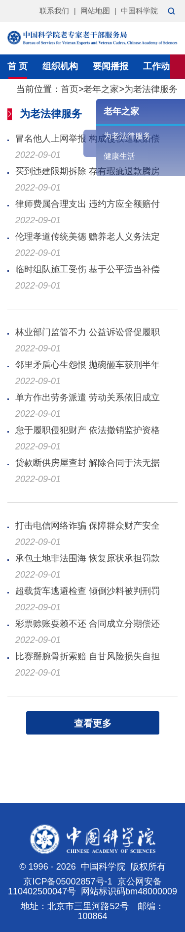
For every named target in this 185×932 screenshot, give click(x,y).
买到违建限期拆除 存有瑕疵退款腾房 (87, 171)
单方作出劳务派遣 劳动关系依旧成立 (87, 397)
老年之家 (101, 89)
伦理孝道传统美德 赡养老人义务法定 (87, 237)
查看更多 (92, 723)
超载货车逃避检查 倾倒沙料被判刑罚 (87, 591)
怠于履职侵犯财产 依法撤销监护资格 (87, 430)
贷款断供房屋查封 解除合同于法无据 (87, 463)
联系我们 (54, 10)
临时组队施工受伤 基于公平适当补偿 (87, 269)
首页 (69, 89)
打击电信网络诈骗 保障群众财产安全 (87, 526)
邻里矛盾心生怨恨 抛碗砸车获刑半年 (87, 365)
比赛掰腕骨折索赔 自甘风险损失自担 (87, 656)
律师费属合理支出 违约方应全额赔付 (87, 204)
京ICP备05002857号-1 (67, 881)
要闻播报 (110, 66)
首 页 (17, 66)
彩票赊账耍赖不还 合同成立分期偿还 (87, 624)
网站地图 (95, 10)
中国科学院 (139, 10)
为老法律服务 (151, 89)
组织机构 (60, 66)
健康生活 (119, 156)
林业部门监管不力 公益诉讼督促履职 (87, 332)
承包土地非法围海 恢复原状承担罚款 (87, 558)
